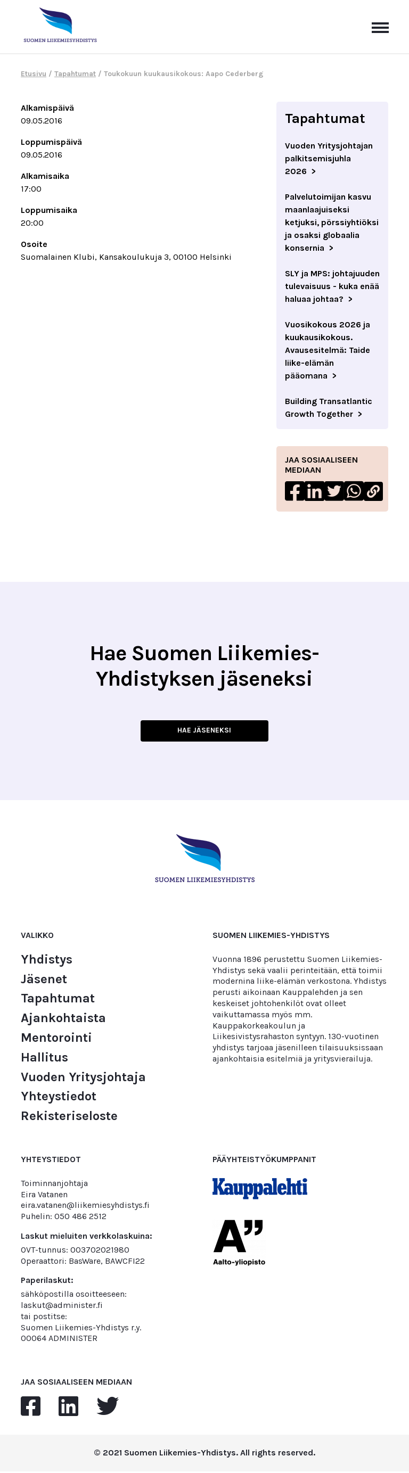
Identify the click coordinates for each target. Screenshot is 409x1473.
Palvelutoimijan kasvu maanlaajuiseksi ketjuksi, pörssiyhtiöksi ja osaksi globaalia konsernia (332, 222)
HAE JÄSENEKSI (204, 732)
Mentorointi (56, 1040)
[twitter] (107, 1409)
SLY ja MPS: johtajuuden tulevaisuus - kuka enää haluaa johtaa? (332, 286)
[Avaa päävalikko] (380, 26)
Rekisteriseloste (69, 1118)
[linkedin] (68, 1409)
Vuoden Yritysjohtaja (83, 1078)
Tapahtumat (75, 73)
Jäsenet (44, 980)
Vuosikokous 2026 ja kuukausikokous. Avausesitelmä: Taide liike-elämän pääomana (327, 350)
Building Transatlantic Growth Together (328, 407)
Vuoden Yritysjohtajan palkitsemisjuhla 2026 (329, 158)
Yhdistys (46, 961)
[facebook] (30, 1409)
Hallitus (44, 1059)
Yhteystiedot (58, 1098)
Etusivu (33, 73)
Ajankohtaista (63, 1020)
